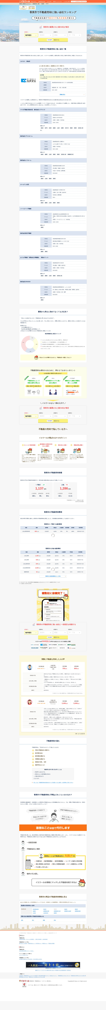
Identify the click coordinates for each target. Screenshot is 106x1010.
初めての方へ (33, 1)
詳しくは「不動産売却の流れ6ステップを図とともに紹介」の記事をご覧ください (53, 782)
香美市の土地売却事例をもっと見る (55, 576)
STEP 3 (55, 32)
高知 (55, 920)
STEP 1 (26, 32)
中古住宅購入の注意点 (37, 959)
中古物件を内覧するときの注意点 (25, 959)
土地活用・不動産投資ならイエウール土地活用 (28, 975)
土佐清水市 (45, 913)
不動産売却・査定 (36, 3)
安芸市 (44, 909)
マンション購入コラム (23, 955)
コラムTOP (49, 1)
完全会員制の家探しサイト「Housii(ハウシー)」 (47, 975)
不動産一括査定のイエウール (25, 3)
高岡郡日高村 (78, 911)
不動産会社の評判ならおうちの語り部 (78, 975)
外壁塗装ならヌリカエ (23, 977)
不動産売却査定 (22, 939)
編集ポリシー (38, 970)
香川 (33, 920)
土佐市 (34, 913)
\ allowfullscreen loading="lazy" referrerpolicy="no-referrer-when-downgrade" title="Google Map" (29, 122)
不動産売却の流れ (41, 1)
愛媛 (44, 920)
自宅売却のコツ (38, 943)
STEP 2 (41, 32)
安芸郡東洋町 (36, 909)
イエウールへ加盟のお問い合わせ (47, 970)
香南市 (76, 909)
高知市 (65, 909)
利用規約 (57, 970)
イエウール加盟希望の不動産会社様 (78, 1)
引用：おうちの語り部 (80, 733)
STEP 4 (70, 32)
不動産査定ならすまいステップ (64, 975)
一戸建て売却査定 (38, 939)
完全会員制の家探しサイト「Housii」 (26, 950)
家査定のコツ (45, 943)
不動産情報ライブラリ (38, 582)
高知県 (42, 3)
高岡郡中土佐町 (67, 911)
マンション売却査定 (30, 939)
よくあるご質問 (67, 1)
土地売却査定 (45, 939)
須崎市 (34, 911)
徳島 (22, 920)
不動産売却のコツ (31, 943)
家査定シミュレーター (57, 1)
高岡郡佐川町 (46, 911)
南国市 (55, 913)
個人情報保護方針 (62, 970)
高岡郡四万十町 (57, 911)
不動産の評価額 (51, 943)
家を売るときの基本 (23, 943)
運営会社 (69, 970)
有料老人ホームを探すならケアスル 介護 (37, 977)
